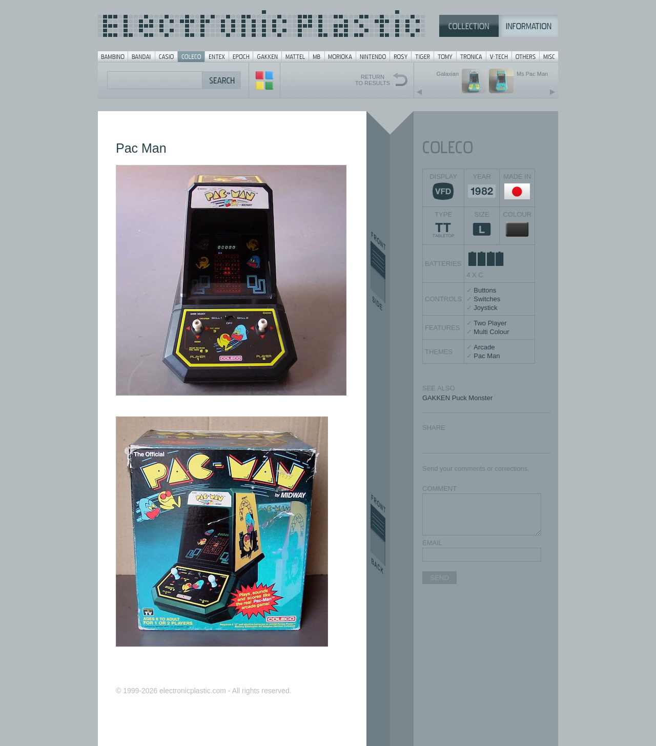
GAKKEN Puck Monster (457, 398)
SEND (439, 578)
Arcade (484, 347)
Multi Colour (491, 332)
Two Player (490, 323)
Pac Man (487, 356)
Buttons (485, 290)
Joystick (485, 308)
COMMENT (439, 488)
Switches (487, 299)
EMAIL (432, 543)
